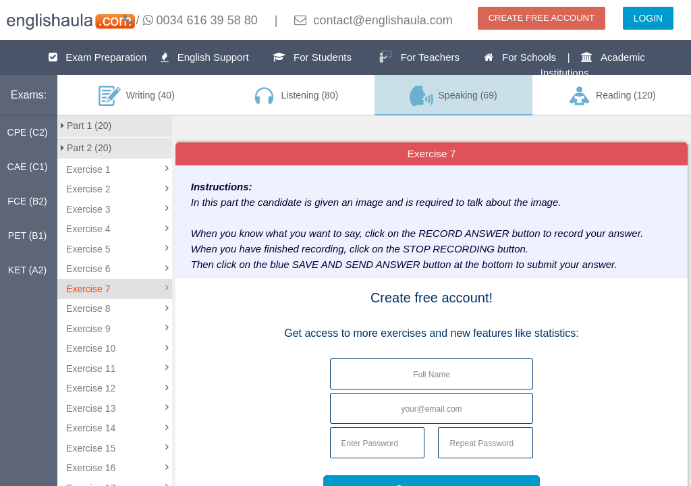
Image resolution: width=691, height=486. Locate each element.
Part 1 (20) (86, 125)
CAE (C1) (27, 166)
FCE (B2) (27, 201)
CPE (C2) (27, 132)
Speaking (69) (453, 96)
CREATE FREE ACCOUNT (542, 18)
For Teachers (419, 56)
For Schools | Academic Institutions (564, 64)
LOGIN (648, 18)
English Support (204, 57)
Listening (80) (295, 96)
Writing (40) (137, 96)
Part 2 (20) (86, 147)
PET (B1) (27, 235)
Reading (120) (611, 96)
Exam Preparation (98, 57)
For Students (312, 57)
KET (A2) (27, 270)
